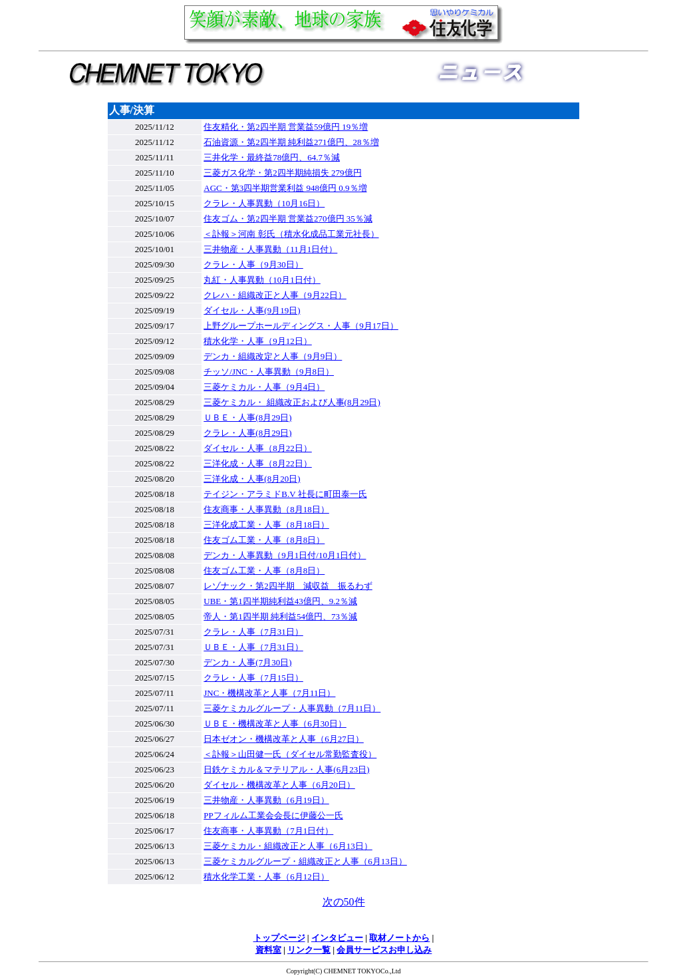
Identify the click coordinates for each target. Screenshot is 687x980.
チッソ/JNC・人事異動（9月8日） (269, 372)
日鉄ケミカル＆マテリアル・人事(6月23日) (286, 769)
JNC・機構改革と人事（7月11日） (269, 693)
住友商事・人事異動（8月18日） (266, 509)
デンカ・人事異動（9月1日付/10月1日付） (285, 555)
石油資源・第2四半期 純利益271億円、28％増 (291, 142)
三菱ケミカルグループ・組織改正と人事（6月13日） (305, 861)
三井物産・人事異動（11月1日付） (270, 249)
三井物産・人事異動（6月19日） (266, 800)
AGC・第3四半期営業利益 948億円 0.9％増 (285, 188)
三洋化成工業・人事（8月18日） (266, 525)
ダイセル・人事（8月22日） (258, 448)
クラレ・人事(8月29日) (247, 433)
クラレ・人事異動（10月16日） (264, 203)
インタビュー (337, 938)
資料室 (268, 950)
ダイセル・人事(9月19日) (252, 310)
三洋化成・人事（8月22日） (258, 463)
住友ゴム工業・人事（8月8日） (264, 540)
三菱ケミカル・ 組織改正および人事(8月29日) (292, 402)
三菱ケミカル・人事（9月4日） (264, 387)
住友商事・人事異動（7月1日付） (268, 831)
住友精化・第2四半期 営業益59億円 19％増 (286, 127)
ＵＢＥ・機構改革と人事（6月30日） (275, 724)
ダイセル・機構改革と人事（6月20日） (279, 785)
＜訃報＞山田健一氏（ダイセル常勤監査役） (290, 754)
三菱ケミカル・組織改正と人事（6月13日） (288, 846)
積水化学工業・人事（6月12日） (266, 877)
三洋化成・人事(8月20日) (252, 479)
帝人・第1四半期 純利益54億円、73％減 (280, 616)
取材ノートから (399, 938)
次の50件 (344, 901)
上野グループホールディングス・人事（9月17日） (301, 326)
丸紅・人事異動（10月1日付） (262, 280)
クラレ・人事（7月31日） (253, 632)
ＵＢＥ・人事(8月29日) (247, 417)
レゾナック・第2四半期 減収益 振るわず (288, 586)
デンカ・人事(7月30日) (247, 662)
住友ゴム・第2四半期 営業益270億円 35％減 (288, 219)
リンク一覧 (309, 950)
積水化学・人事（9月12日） (258, 341)
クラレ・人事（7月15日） (253, 678)
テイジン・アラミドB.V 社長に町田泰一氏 (285, 494)
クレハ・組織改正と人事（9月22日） (275, 295)
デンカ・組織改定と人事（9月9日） (273, 356)
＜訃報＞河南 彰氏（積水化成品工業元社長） (291, 234)
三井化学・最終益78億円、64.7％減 (272, 157)
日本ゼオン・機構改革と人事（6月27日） (284, 739)
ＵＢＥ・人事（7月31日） (253, 647)
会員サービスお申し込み (384, 950)
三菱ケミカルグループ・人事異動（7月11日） (292, 708)
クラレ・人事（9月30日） (253, 264)
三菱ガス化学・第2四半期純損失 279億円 (282, 173)
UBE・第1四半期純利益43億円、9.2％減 (280, 601)
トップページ (279, 938)
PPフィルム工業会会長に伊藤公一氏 (273, 815)
